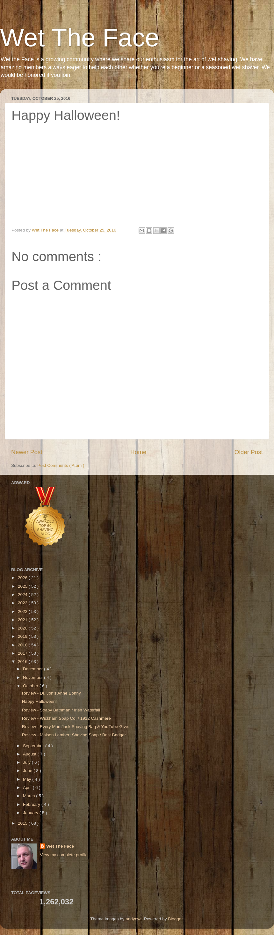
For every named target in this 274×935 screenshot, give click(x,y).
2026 (23, 577)
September (34, 745)
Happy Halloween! (39, 701)
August (30, 754)
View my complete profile (64, 854)
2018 (23, 645)
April (28, 787)
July (27, 762)
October (31, 685)
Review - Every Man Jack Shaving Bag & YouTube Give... (77, 726)
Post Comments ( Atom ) (61, 465)
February (32, 804)
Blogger (175, 919)
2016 (23, 661)
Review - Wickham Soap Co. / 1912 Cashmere (66, 718)
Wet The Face (79, 37)
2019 (23, 636)
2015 (23, 823)
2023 (23, 602)
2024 (23, 594)
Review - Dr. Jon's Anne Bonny (51, 693)
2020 (23, 628)
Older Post (248, 452)
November (33, 677)
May (27, 779)
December (33, 668)
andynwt (133, 919)
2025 (23, 586)
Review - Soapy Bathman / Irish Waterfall (61, 710)
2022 (23, 611)
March (29, 795)
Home (138, 452)
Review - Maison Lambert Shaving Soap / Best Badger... (75, 735)
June (28, 770)
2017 (23, 653)
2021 (23, 619)
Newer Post (26, 452)
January (31, 812)
